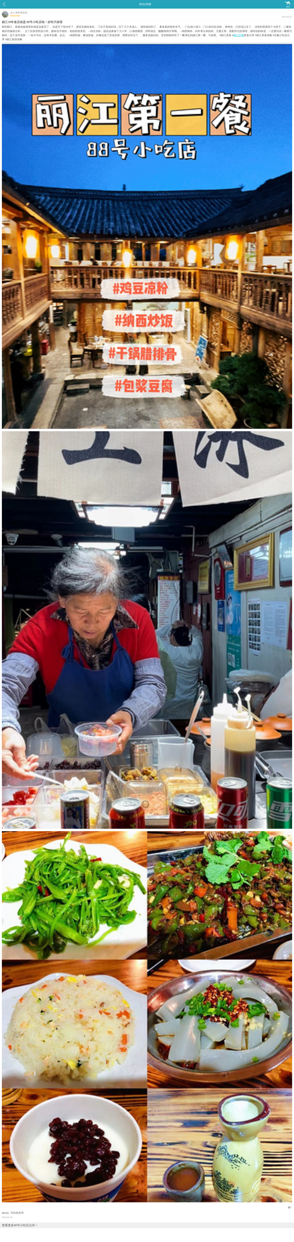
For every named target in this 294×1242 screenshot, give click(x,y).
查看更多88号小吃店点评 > (19, 1225)
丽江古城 (238, 35)
